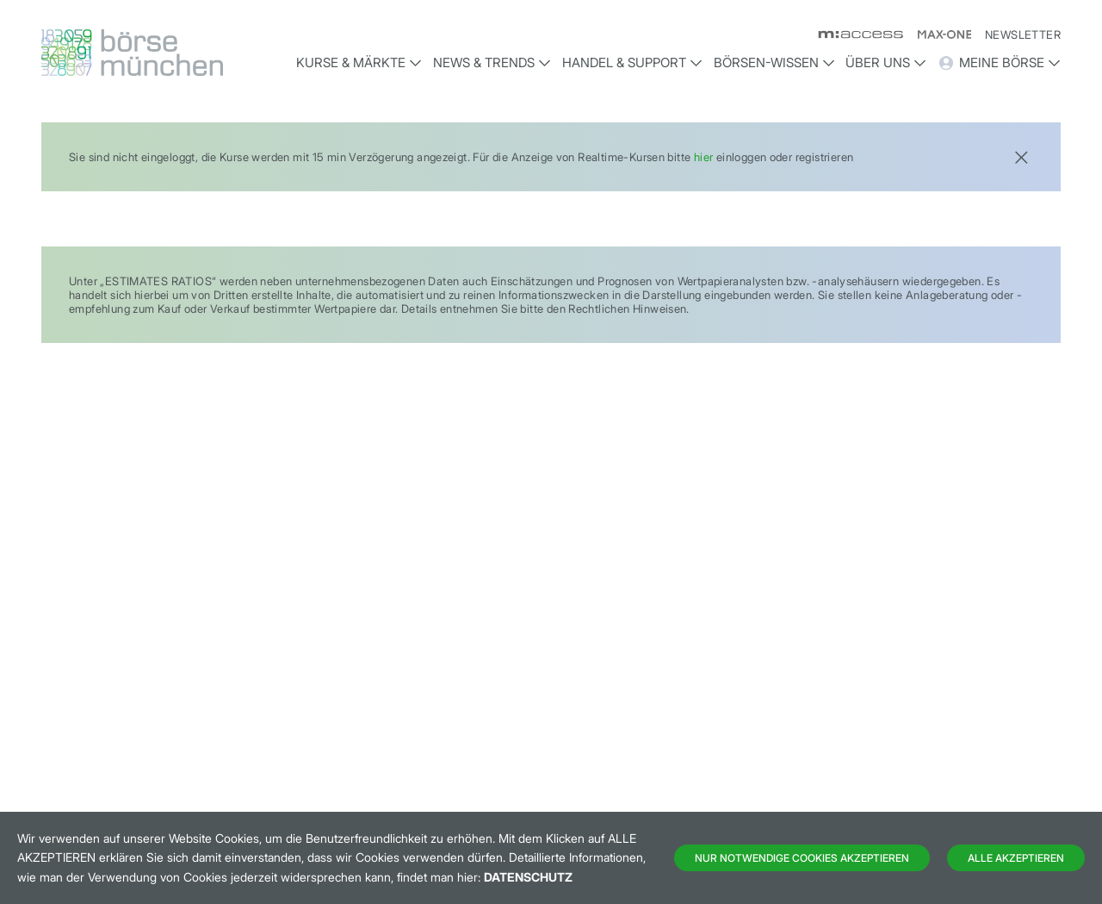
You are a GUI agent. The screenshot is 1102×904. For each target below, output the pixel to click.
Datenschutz (528, 877)
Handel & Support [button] (632, 62)
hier (704, 157)
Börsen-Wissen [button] (774, 62)
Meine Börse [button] (999, 63)
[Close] (1021, 155)
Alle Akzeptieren (1016, 857)
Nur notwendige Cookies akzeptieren (802, 857)
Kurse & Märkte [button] (359, 62)
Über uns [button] (885, 62)
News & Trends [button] (492, 62)
